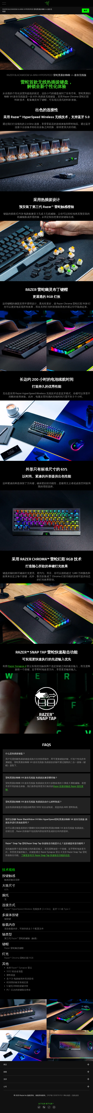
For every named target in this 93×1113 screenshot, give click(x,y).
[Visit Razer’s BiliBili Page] (54, 1107)
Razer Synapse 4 (17, 666)
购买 (85, 10)
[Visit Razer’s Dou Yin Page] (49, 1107)
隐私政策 (75, 1095)
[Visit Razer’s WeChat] (44, 1107)
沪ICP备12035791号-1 (55, 1095)
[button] (4, 3)
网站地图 (67, 1095)
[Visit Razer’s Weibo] (39, 1107)
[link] (47, 3)
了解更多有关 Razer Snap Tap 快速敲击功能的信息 (45, 855)
